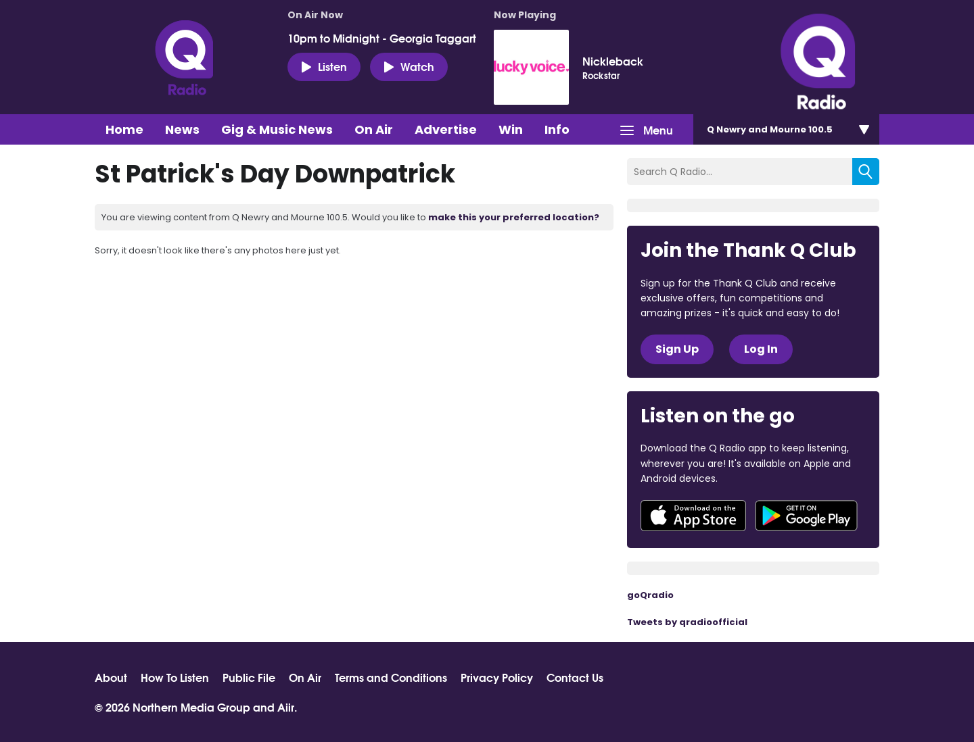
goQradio (650, 595)
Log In (761, 349)
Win (510, 129)
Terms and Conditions (391, 677)
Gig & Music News (277, 129)
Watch (409, 66)
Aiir (285, 706)
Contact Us (575, 677)
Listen (324, 66)
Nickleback (612, 61)
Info (557, 129)
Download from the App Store (693, 515)
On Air (373, 129)
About (111, 677)
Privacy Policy (497, 677)
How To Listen (175, 677)
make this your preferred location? (513, 217)
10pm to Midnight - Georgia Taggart (381, 38)
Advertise (446, 129)
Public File (249, 677)
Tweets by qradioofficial (687, 622)
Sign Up (677, 349)
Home (124, 129)
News (182, 129)
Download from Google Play (806, 515)
